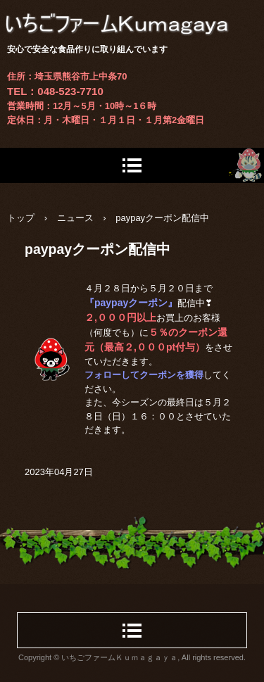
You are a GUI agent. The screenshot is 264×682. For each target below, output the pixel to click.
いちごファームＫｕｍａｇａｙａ (132, 13)
